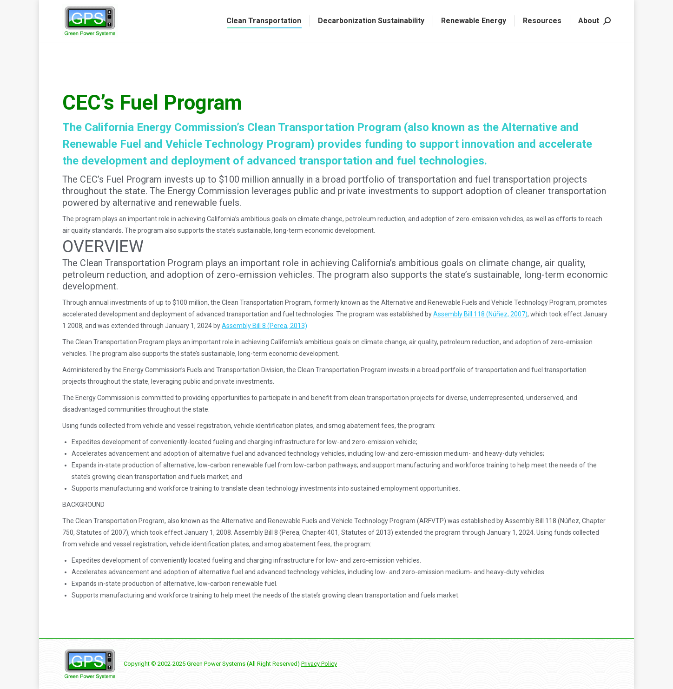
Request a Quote (189, 8)
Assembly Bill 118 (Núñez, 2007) (480, 314)
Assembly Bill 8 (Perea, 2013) (264, 325)
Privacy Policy (319, 663)
